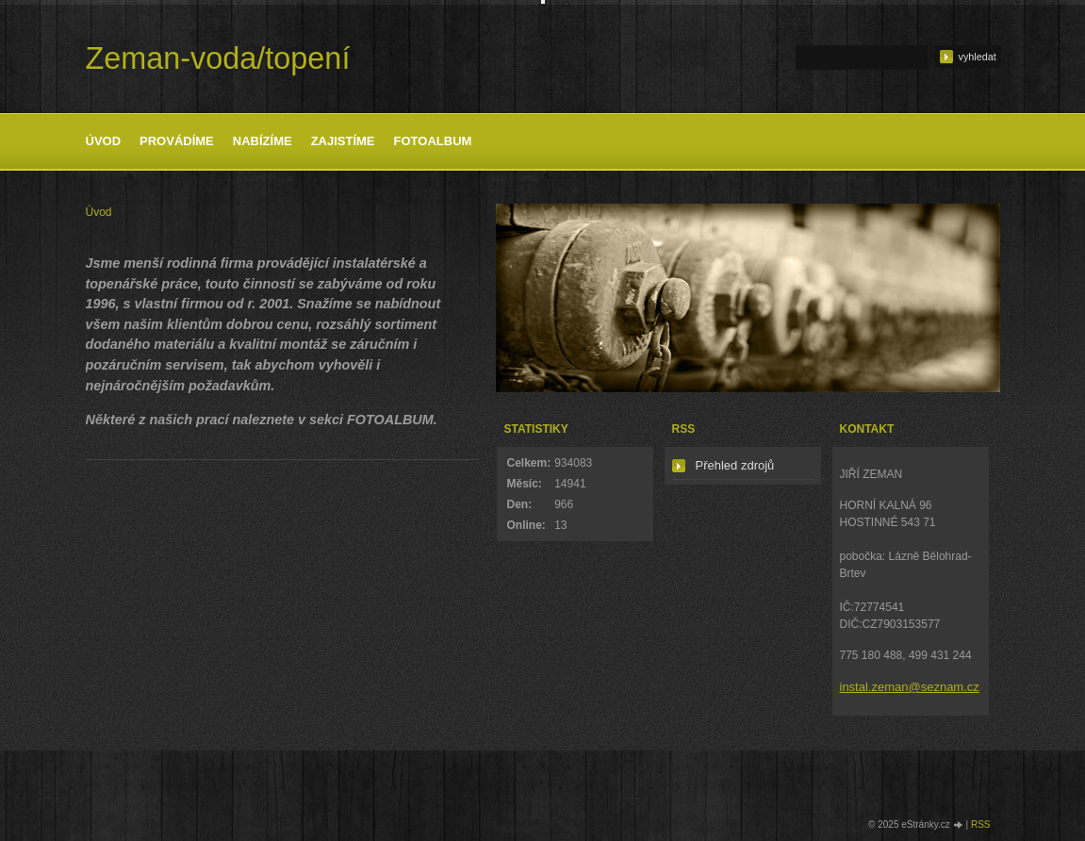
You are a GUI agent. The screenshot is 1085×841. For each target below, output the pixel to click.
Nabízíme (262, 141)
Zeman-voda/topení (218, 58)
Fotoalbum (433, 141)
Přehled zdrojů (735, 465)
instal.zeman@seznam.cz (909, 687)
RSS (981, 824)
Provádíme (177, 141)
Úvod (104, 141)
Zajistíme (343, 141)
